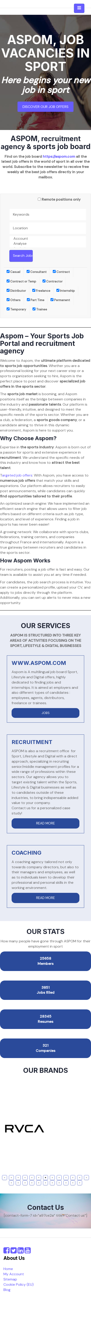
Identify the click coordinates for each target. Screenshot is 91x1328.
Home (8, 1268)
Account (48, 238)
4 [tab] (25, 1177)
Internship (65, 291)
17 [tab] (32, 1183)
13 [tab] (86, 1177)
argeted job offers (17, 475)
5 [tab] (32, 1177)
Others (13, 300)
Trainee (40, 309)
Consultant (37, 272)
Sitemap (10, 1279)
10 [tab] (66, 1177)
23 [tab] (73, 1183)
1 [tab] (4, 1177)
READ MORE (45, 823)
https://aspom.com (59, 156)
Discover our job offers (45, 106)
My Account (13, 1274)
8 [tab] (52, 1177)
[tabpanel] (45, 1128)
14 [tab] (12, 1183)
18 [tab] (39, 1183)
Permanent (60, 300)
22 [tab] (66, 1183)
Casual (13, 272)
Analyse (48, 243)
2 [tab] (11, 1177)
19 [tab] (46, 1183)
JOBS (46, 713)
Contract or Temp (21, 281)
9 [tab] (59, 1177)
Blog (6, 1289)
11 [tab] (73, 1177)
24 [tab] (80, 1183)
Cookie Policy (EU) (18, 1284)
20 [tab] (53, 1183)
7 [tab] (45, 1177)
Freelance (41, 291)
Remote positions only (61, 199)
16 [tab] (25, 1183)
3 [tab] (18, 1177)
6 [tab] (39, 1177)
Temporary (16, 309)
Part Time (35, 300)
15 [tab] (18, 1183)
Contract (61, 272)
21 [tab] (59, 1183)
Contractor (53, 281)
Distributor (16, 291)
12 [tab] (80, 1177)
